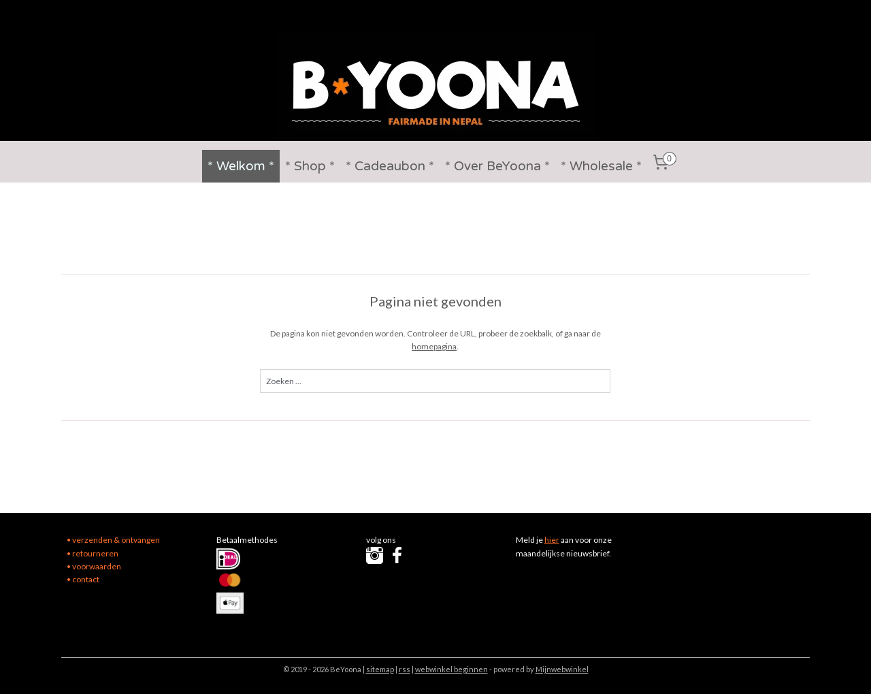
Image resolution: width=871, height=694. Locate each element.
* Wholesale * (601, 166)
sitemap (380, 669)
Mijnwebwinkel (562, 669)
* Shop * (310, 166)
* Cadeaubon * (390, 166)
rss (404, 669)
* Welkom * (241, 166)
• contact (83, 579)
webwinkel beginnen (451, 669)
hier (551, 540)
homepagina (434, 346)
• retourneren (92, 553)
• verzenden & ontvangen (113, 540)
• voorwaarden (94, 566)
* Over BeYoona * (497, 166)
